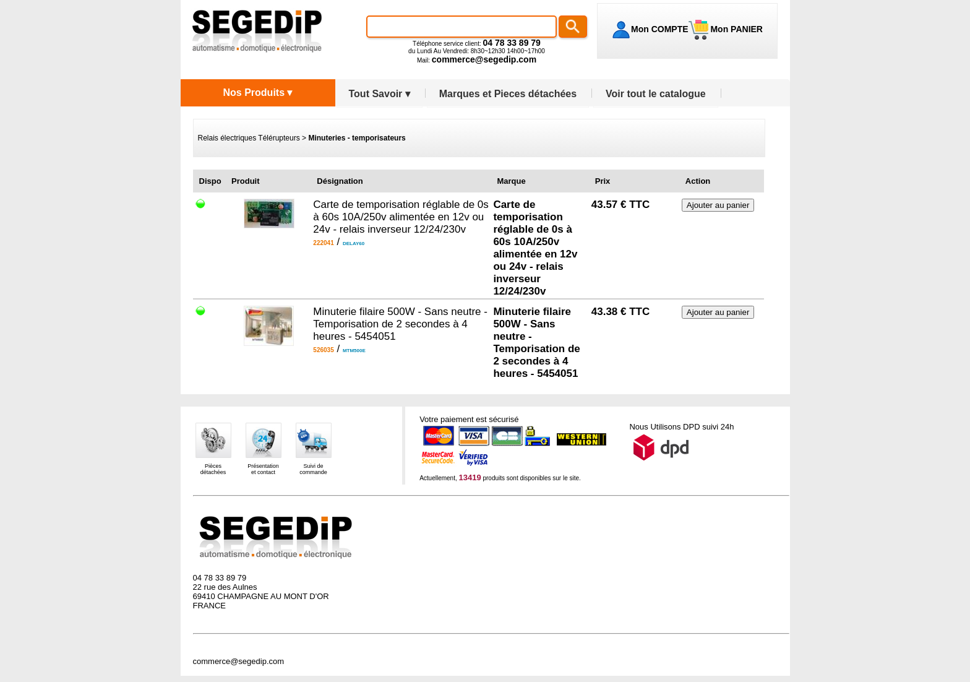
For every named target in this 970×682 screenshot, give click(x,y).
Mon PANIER (735, 29)
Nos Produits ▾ (257, 92)
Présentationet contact (263, 469)
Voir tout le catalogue (656, 93)
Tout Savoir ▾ (379, 93)
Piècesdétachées (213, 469)
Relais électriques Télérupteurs (249, 138)
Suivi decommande (313, 469)
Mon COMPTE (660, 29)
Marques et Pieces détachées (508, 93)
